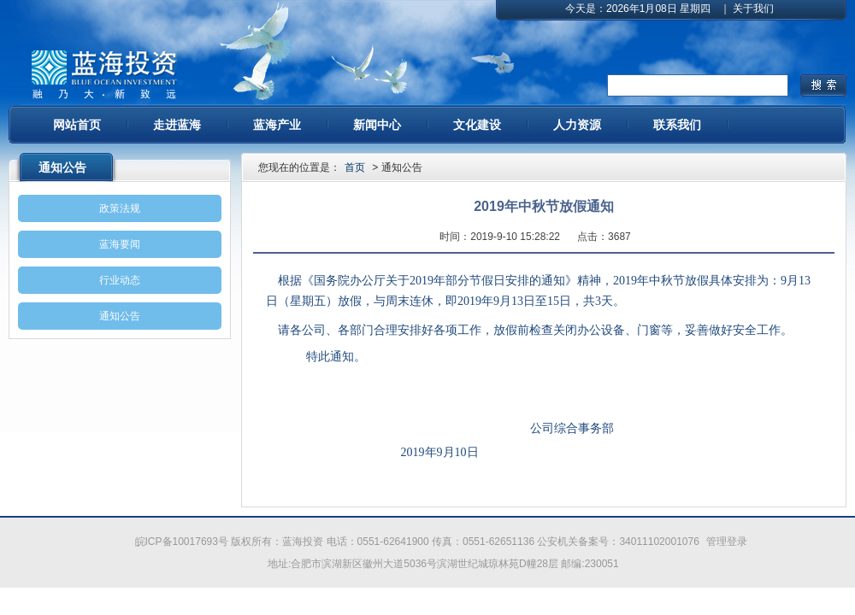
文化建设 (477, 125)
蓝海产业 (277, 125)
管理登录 (726, 542)
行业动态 (119, 280)
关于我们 (753, 9)
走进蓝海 (177, 125)
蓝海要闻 (119, 244)
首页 (355, 167)
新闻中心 (377, 125)
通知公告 (119, 316)
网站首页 (77, 125)
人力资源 (577, 125)
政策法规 (119, 208)
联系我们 (677, 125)
